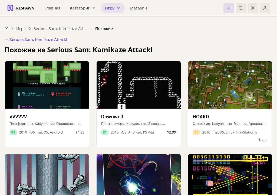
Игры (21, 28)
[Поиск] (241, 8)
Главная (52, 8)
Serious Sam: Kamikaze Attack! (61, 28)
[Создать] (228, 8)
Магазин (138, 8)
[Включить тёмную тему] (253, 8)
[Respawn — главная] (21, 8)
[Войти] (265, 8)
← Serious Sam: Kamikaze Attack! (36, 39)
